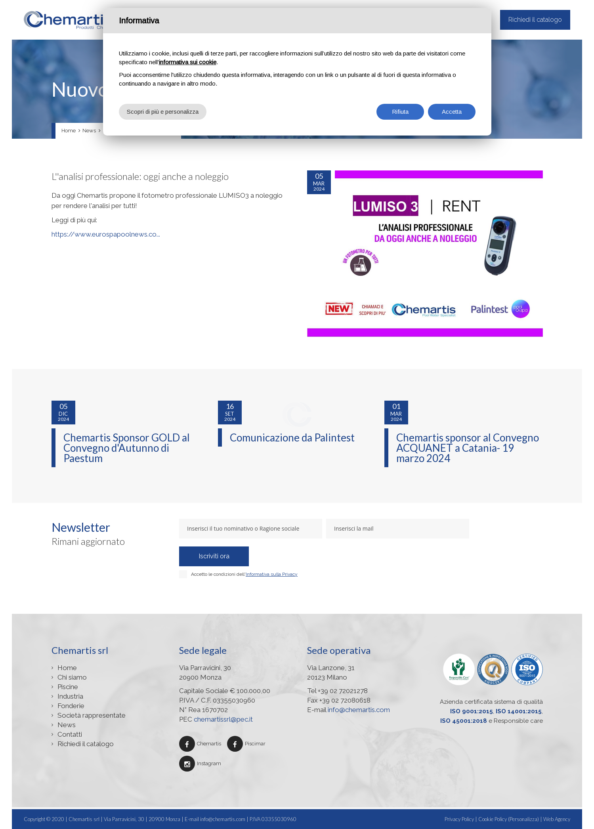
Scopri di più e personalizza (163, 111)
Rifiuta (400, 111)
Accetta (452, 111)
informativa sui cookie (187, 62)
